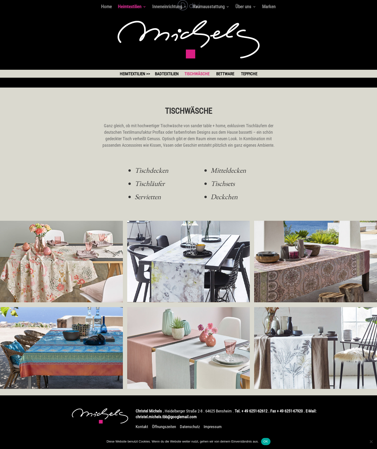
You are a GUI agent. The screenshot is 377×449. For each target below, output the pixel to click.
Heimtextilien (129, 7)
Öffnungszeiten (164, 426)
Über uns (243, 7)
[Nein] (371, 441)
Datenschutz (190, 426)
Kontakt (142, 426)
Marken (269, 7)
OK (266, 441)
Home (106, 7)
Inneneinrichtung (167, 7)
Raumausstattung (209, 7)
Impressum (213, 426)
